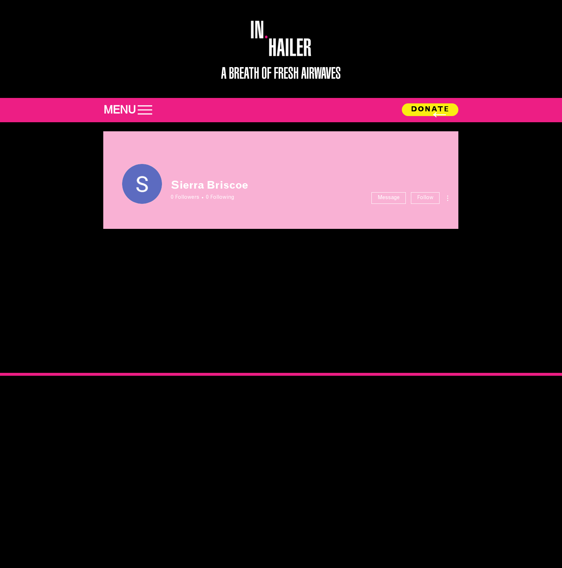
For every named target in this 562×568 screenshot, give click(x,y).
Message (389, 198)
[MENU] (132, 110)
